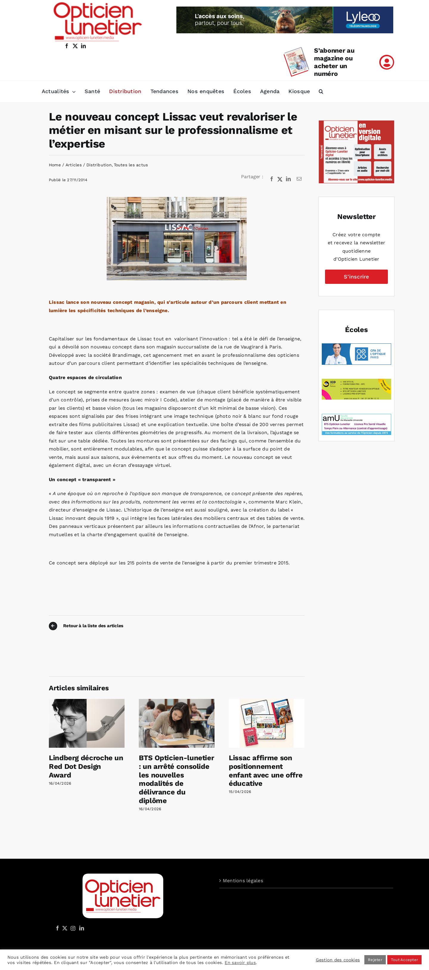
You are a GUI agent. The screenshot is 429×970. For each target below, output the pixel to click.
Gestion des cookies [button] (338, 960)
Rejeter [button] (375, 960)
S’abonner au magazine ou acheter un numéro (334, 62)
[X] (280, 179)
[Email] (299, 179)
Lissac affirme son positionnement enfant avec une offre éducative (265, 771)
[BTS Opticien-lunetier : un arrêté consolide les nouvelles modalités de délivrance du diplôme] (176, 702)
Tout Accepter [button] (404, 960)
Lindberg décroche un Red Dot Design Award (86, 766)
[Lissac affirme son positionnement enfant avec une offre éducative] (266, 702)
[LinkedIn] (288, 179)
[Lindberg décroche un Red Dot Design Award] (87, 702)
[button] (321, 91)
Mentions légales (243, 880)
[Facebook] (271, 179)
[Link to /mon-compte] (386, 62)
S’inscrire (356, 276)
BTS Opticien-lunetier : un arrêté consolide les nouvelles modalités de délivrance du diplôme (176, 779)
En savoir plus (240, 962)
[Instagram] (72, 928)
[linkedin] (83, 45)
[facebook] (66, 45)
